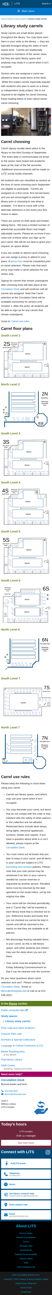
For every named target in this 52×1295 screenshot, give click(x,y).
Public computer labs (14, 1010)
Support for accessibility (26, 1254)
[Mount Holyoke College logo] (6, 4)
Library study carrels (17, 1021)
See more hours (26, 1142)
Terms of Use (26, 1288)
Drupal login (26, 1292)
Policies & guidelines (26, 1237)
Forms (26, 1242)
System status (26, 1258)
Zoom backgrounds (26, 1267)
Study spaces (21, 19)
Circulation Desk (10, 289)
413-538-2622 (9, 1091)
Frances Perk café (11, 1033)
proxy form (17, 261)
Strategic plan (26, 1246)
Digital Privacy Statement (26, 1283)
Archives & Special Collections (18, 1039)
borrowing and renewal (19, 866)
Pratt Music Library (11, 1059)
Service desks (26, 1233)
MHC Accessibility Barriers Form (26, 1275)
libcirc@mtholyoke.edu (14, 991)
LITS (17, 3)
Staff (26, 1263)
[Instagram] (48, 1153)
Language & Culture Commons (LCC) (22, 1045)
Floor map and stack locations (18, 1028)
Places (10, 19)
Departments (26, 1250)
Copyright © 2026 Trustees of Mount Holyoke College (26, 1279)
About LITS (26, 1226)
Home (3, 19)
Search (46, 4)
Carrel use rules (20, 321)
